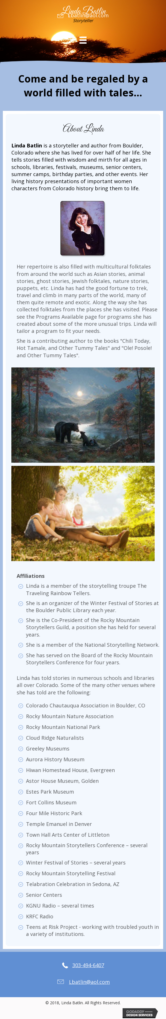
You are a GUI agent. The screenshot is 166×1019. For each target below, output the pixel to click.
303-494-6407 (88, 965)
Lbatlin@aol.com (88, 15)
